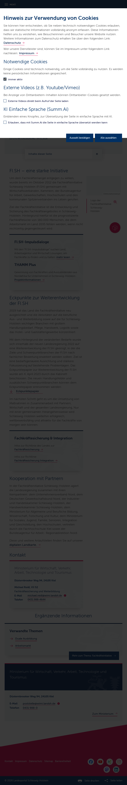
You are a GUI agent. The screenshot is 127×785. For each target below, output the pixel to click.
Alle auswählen (108, 137)
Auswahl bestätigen (80, 137)
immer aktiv (15, 79)
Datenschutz (12, 43)
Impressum (26, 53)
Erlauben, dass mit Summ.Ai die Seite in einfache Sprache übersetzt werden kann (57, 122)
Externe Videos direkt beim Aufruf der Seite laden (38, 101)
